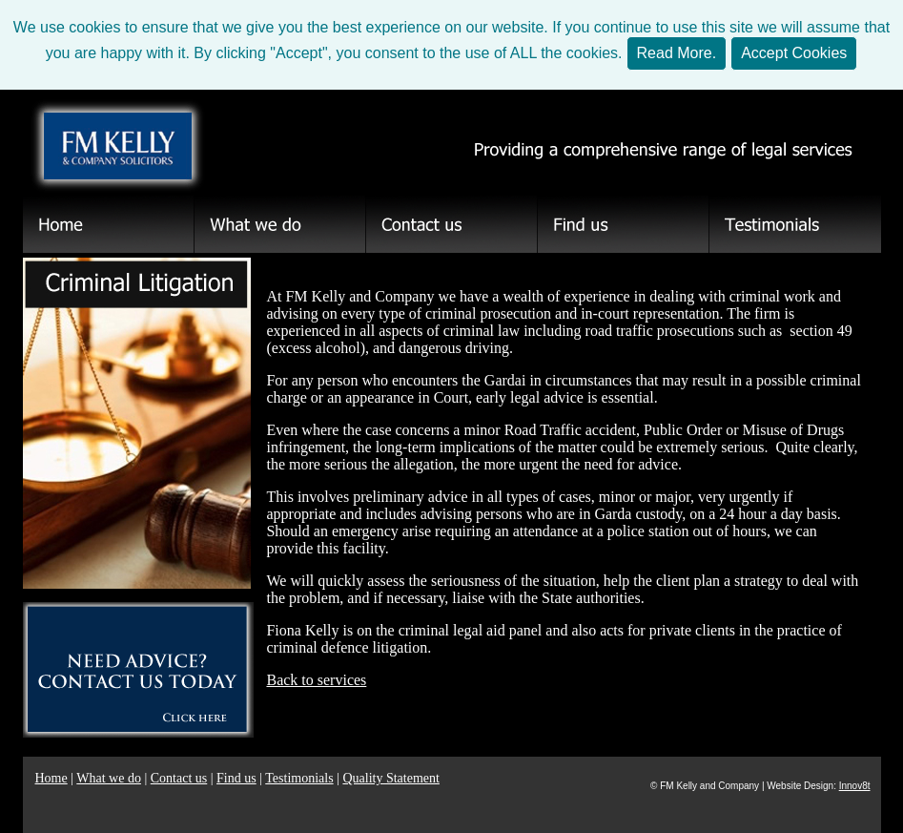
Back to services (316, 680)
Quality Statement (390, 778)
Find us (236, 778)
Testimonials (299, 778)
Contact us (179, 778)
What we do (108, 778)
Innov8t (855, 786)
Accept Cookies (794, 53)
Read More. (677, 53)
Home (51, 778)
